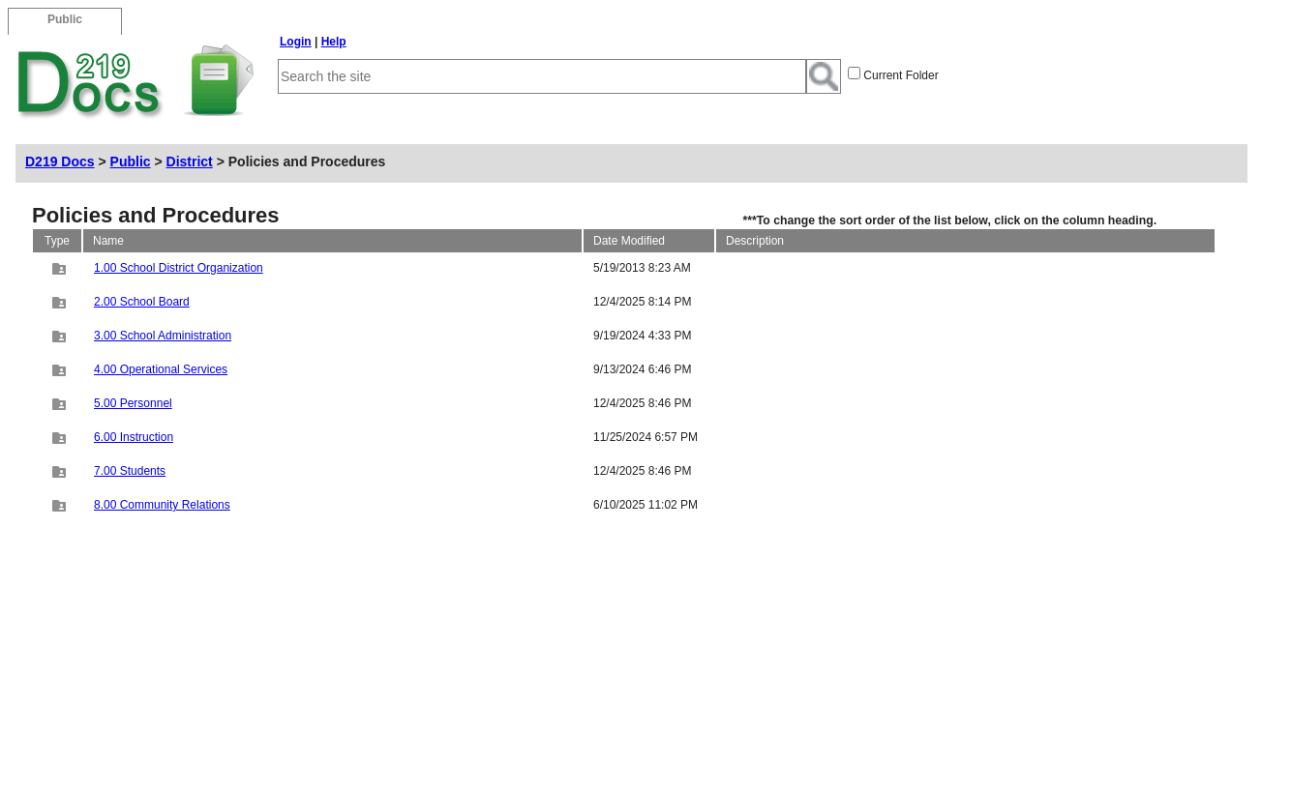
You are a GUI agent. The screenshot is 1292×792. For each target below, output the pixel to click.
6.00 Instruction (133, 437)
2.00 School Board (142, 301)
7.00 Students (129, 471)
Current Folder (900, 75)
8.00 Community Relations (162, 505)
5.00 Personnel (133, 403)
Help (333, 41)
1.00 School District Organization (178, 268)
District (189, 161)
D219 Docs (60, 161)
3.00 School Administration (162, 335)
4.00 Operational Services (160, 369)
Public (130, 161)
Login (296, 41)
